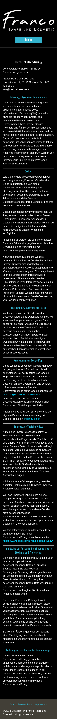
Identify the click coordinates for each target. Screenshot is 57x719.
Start (12, 704)
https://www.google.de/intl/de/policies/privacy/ (28, 540)
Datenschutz (25, 704)
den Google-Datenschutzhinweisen (22, 394)
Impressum (41, 704)
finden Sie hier (31, 418)
